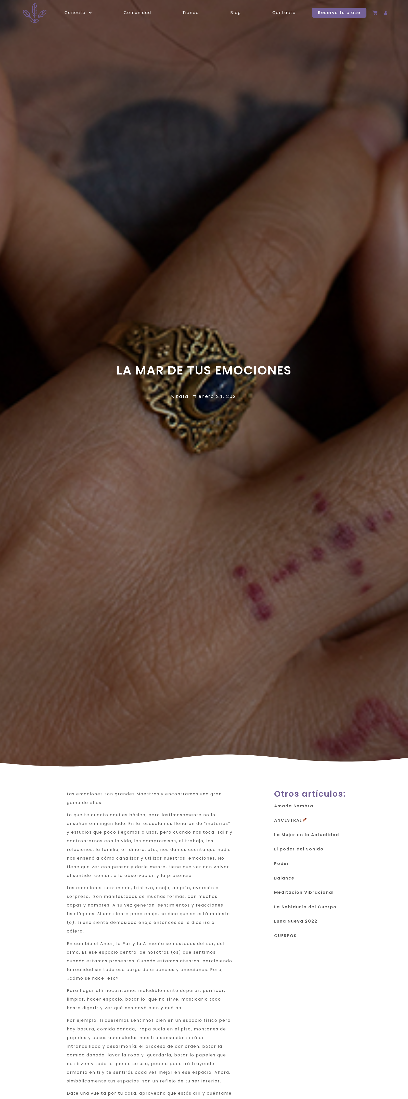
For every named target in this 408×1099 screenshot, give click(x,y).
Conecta (78, 12)
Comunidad (137, 13)
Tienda (190, 13)
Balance (284, 880)
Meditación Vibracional (304, 895)
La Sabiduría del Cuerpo (305, 909)
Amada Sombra (293, 808)
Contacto (284, 13)
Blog (235, 13)
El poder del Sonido (299, 852)
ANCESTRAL (290, 823)
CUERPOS (285, 938)
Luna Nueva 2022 (295, 924)
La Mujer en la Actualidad (306, 837)
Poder (281, 866)
